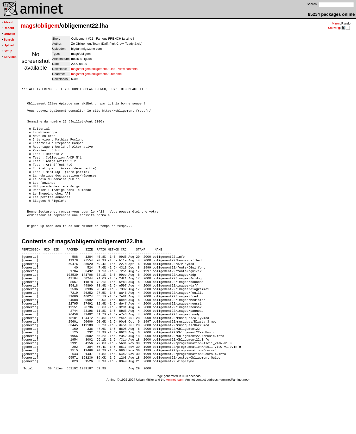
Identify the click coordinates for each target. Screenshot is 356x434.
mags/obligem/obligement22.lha (93, 69)
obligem (48, 25)
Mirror (336, 23)
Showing (334, 28)
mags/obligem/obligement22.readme (96, 74)
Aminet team (174, 432)
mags (28, 25)
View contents (127, 69)
